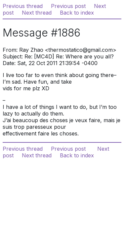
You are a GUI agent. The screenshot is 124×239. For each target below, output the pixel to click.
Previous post (68, 6)
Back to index (77, 12)
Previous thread (23, 6)
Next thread (37, 12)
